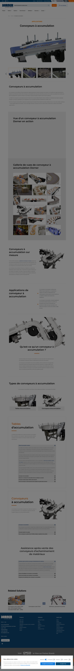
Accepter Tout (63, 663)
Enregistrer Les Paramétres (47, 663)
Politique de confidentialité (25, 665)
